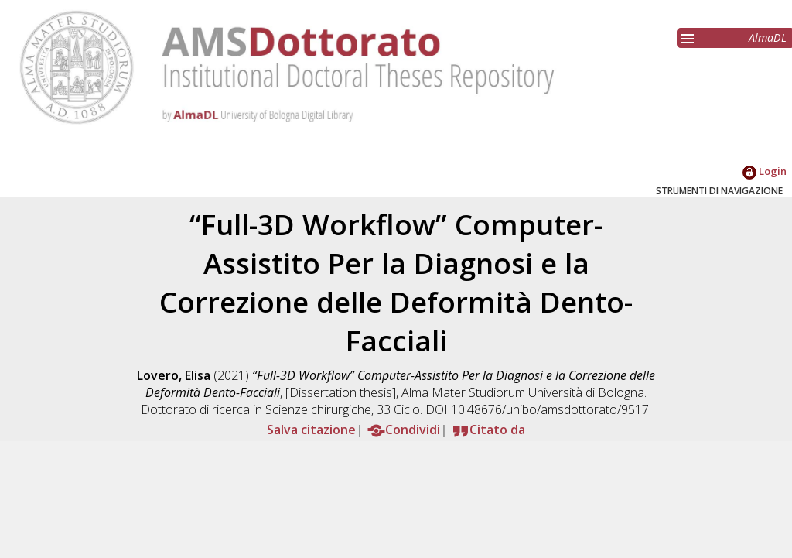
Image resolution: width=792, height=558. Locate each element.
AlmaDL (768, 37)
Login (764, 171)
